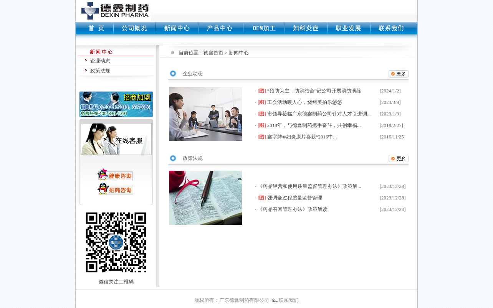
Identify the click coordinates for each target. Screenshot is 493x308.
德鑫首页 (213, 53)
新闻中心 (239, 53)
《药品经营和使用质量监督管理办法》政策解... (309, 186)
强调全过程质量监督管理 (294, 198)
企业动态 (100, 61)
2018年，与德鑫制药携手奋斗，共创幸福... (314, 125)
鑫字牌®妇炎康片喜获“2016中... (302, 137)
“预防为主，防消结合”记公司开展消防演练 (314, 91)
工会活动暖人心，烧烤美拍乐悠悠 (304, 102)
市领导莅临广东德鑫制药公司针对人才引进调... (319, 114)
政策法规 (100, 71)
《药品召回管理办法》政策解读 (293, 209)
